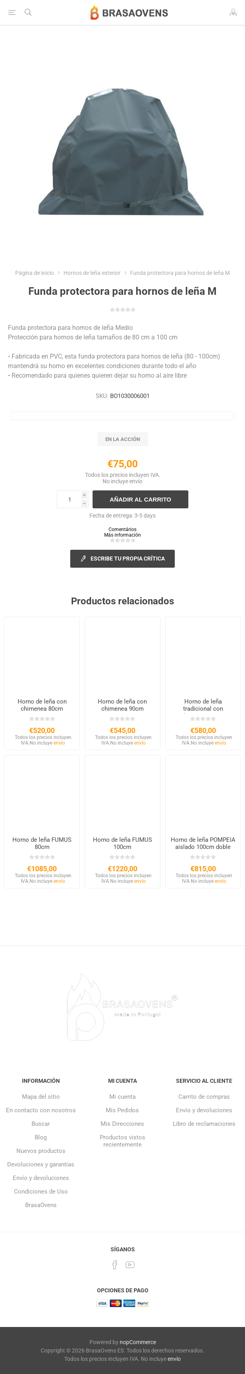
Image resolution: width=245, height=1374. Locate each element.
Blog (41, 1137)
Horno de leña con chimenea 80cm (42, 705)
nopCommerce (138, 1342)
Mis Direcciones (122, 1123)
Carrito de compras (204, 1096)
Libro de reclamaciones (204, 1123)
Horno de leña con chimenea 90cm (122, 705)
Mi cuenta (122, 1096)
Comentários (122, 529)
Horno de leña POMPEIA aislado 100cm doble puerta (203, 847)
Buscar (41, 1123)
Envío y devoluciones (41, 1178)
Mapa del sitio (41, 1096)
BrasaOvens (41, 1205)
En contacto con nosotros (41, 1110)
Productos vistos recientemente (122, 1141)
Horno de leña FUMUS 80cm (41, 843)
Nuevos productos (40, 1150)
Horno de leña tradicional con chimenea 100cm (203, 708)
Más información (122, 535)
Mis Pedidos (122, 1110)
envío (135, 481)
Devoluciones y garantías (40, 1164)
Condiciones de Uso (41, 1191)
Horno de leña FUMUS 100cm (122, 843)
